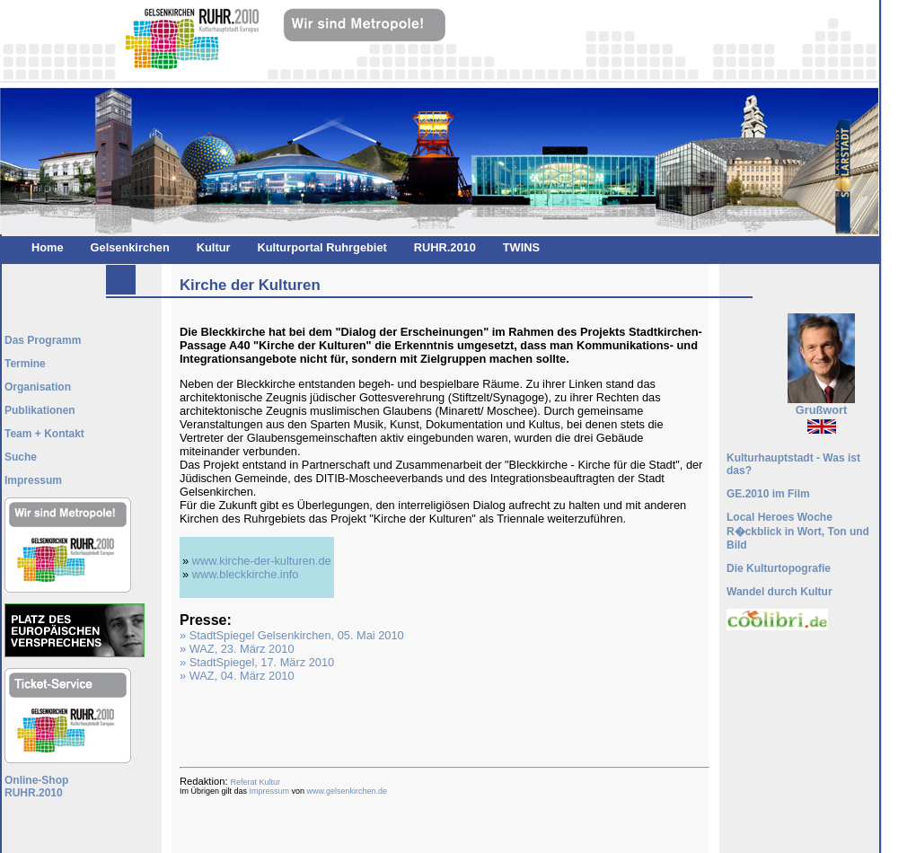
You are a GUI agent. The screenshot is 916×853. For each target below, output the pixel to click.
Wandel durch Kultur (779, 591)
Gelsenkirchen (130, 247)
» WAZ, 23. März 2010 (237, 648)
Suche (20, 457)
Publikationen (39, 410)
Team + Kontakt (44, 433)
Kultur (214, 247)
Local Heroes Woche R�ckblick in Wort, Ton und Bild (798, 531)
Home (47, 247)
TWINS (521, 247)
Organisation (37, 387)
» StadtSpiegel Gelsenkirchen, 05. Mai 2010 (292, 635)
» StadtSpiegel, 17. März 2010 (257, 662)
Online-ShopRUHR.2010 (36, 786)
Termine (25, 363)
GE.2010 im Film (768, 494)
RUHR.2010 (445, 247)
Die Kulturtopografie (779, 568)
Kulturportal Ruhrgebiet (321, 247)
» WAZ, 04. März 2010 (237, 675)
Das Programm (42, 340)
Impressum (270, 791)
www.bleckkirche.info (245, 574)
